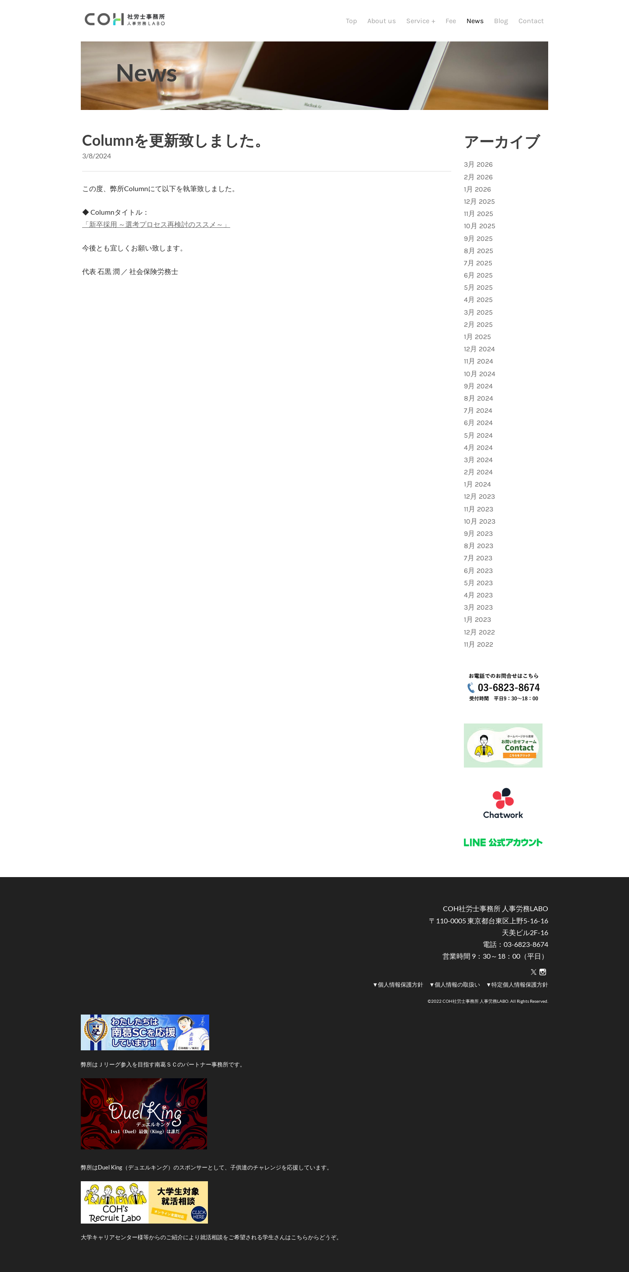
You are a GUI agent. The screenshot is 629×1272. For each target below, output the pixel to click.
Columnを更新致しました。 (176, 140)
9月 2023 (478, 533)
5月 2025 (478, 287)
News (475, 21)
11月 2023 (478, 509)
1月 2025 (477, 337)
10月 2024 (479, 374)
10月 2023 (479, 521)
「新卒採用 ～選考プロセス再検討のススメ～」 (156, 224)
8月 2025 (478, 251)
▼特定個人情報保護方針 (517, 984)
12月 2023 (479, 496)
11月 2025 (478, 213)
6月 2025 (478, 275)
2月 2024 (478, 472)
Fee (451, 21)
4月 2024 (478, 447)
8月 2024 (478, 398)
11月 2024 (478, 361)
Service (418, 21)
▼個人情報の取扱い (454, 984)
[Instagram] (542, 972)
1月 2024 (477, 484)
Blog (501, 21)
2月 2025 (478, 324)
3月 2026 (478, 164)
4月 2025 (478, 299)
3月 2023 (478, 607)
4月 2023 (478, 595)
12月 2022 (479, 632)
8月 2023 (478, 546)
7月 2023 (478, 558)
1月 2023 (477, 619)
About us (381, 21)
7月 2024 (478, 410)
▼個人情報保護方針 (397, 984)
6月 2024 (478, 422)
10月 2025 (479, 226)
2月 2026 (478, 177)
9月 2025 (478, 238)
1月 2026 (477, 189)
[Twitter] (533, 972)
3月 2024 (478, 460)
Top (351, 21)
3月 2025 (478, 312)
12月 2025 (479, 201)
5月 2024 (478, 435)
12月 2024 (479, 349)
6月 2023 (478, 570)
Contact (531, 21)
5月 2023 (478, 583)
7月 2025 (478, 263)
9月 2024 (478, 386)
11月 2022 (478, 644)
